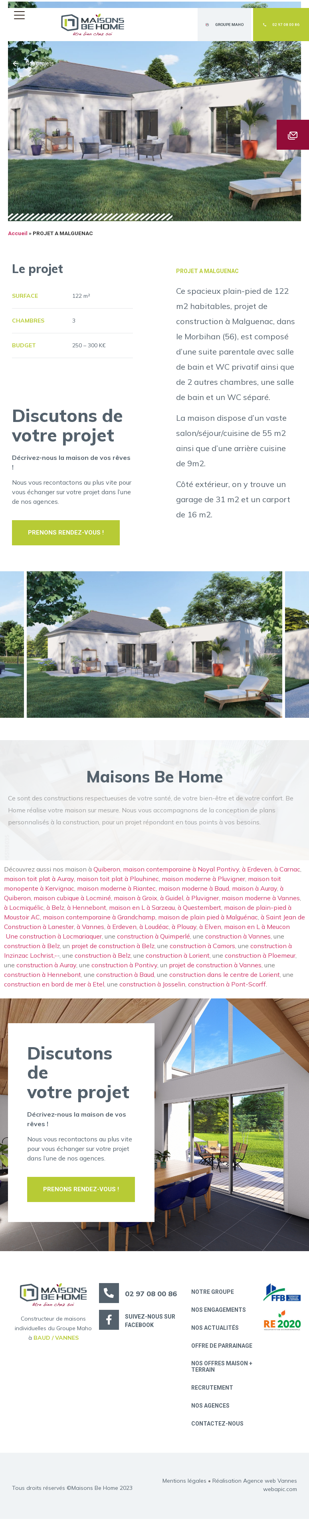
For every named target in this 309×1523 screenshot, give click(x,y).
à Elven (210, 929)
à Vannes (90, 929)
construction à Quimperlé (153, 939)
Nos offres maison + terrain (222, 1369)
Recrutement (213, 1391)
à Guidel (171, 900)
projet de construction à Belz (112, 948)
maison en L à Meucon (258, 929)
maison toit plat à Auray (39, 881)
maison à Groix (135, 900)
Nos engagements (219, 1312)
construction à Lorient (178, 958)
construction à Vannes (238, 939)
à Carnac (287, 871)
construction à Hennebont (42, 977)
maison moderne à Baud (193, 891)
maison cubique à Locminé (72, 900)
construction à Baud (125, 977)
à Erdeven (256, 871)
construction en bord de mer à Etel (54, 986)
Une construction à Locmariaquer (54, 939)
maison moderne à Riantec (116, 891)
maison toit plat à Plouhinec (118, 881)
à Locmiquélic (24, 910)
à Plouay (184, 929)
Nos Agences (211, 1409)
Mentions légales (184, 1484)
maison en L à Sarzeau (142, 910)
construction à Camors (202, 948)
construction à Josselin (152, 986)
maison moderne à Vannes (261, 900)
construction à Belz (32, 948)
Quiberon (106, 871)
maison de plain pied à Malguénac (208, 919)
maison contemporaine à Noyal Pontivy (181, 871)
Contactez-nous (218, 1427)
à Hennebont (86, 910)
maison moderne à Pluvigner (203, 881)
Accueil (18, 236)
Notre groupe (213, 1294)
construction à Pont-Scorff (227, 986)
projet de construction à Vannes (215, 967)
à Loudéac (154, 929)
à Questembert (199, 910)
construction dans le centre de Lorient (224, 977)
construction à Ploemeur (260, 958)
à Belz (55, 910)
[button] (21, 15)
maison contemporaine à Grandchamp (99, 919)
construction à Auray (46, 967)
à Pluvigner (202, 900)
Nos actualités (215, 1330)
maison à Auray (254, 891)
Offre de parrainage (222, 1348)
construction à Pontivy (124, 967)
